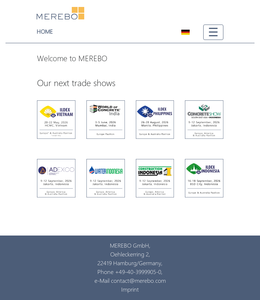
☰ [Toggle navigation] (213, 32)
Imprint (130, 289)
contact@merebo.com (138, 281)
